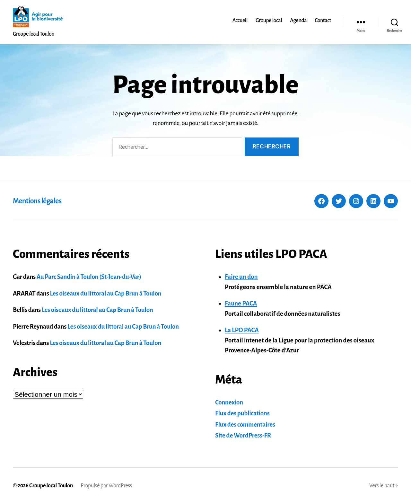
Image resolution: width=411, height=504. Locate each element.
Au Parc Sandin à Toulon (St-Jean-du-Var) (89, 276)
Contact (323, 20)
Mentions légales (37, 201)
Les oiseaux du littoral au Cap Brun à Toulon (105, 293)
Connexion (229, 402)
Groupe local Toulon (51, 486)
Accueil (240, 20)
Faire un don (241, 276)
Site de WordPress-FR (243, 435)
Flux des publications (242, 413)
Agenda (298, 20)
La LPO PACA (242, 330)
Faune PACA (241, 303)
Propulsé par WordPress (106, 486)
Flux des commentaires (245, 424)
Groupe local (269, 20)
